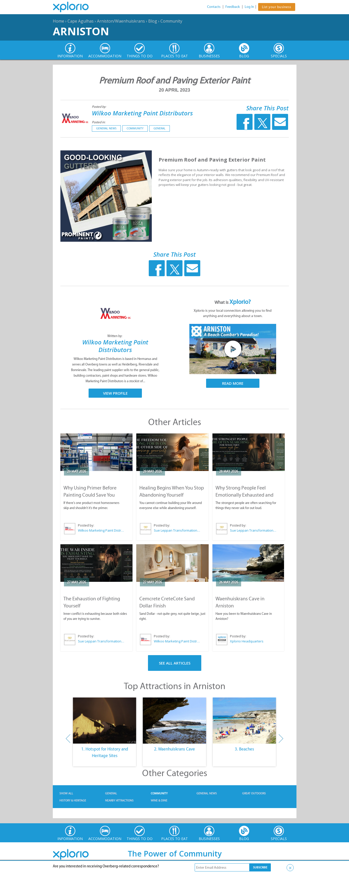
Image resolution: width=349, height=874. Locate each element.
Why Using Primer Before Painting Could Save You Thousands (90, 495)
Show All (66, 793)
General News (106, 128)
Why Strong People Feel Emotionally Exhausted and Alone (244, 495)
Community (171, 21)
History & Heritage (72, 800)
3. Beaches (244, 748)
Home (58, 21)
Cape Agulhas (81, 21)
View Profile (115, 393)
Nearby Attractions (119, 800)
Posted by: (99, 107)
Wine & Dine (159, 800)
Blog (152, 21)
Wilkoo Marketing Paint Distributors (142, 113)
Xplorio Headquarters (246, 641)
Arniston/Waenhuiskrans (121, 21)
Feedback (232, 7)
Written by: (115, 336)
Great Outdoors (254, 793)
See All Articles (174, 663)
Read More (232, 383)
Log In (249, 7)
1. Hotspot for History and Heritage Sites (104, 752)
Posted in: (98, 122)
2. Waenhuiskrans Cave (174, 748)
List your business (276, 7)
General (159, 128)
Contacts (214, 7)
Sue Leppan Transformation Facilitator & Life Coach (177, 530)
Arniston (81, 31)
